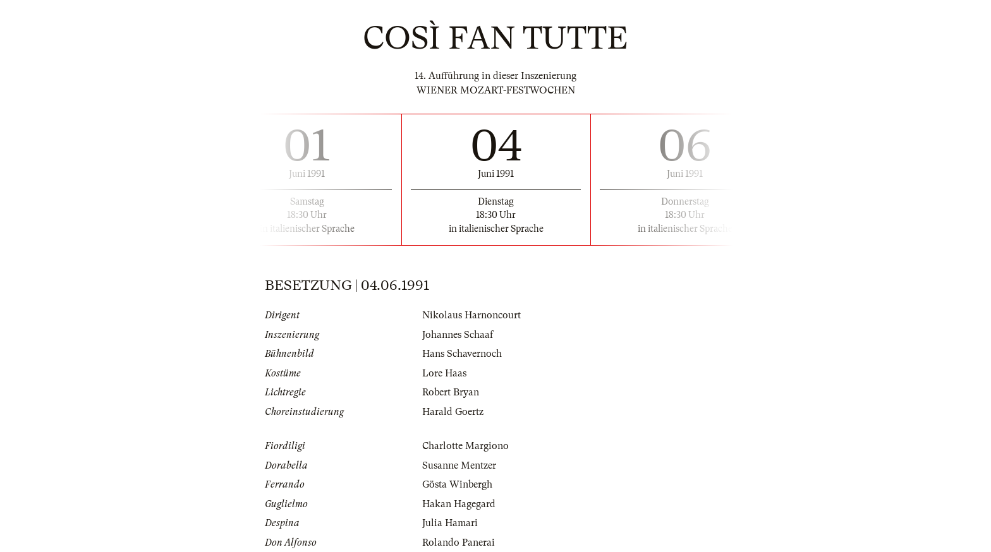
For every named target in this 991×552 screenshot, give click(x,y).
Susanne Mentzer (459, 465)
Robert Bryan (450, 392)
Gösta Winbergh (457, 484)
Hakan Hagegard (458, 504)
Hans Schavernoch (462, 353)
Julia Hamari (450, 523)
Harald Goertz (452, 411)
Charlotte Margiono (465, 446)
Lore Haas (444, 373)
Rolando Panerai (458, 542)
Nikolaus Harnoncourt (471, 315)
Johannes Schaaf (457, 334)
